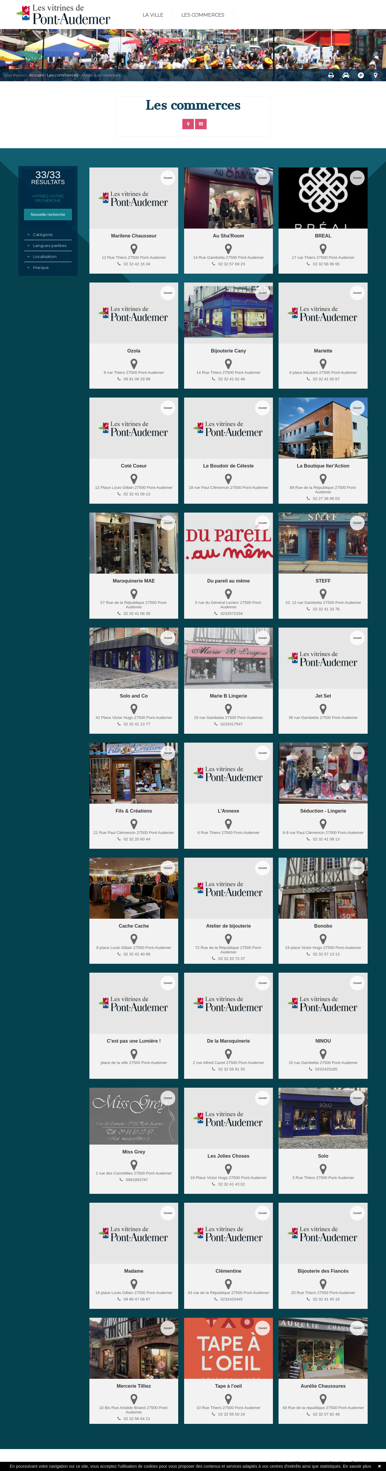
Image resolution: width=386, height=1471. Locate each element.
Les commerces (202, 15)
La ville (153, 15)
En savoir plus (357, 1466)
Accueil (36, 75)
